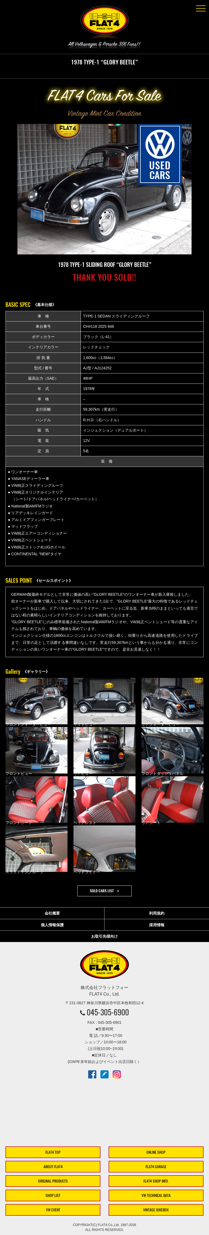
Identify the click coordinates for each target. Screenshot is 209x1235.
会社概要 (52, 913)
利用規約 (156, 913)
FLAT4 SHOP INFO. (156, 1181)
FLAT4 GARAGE (156, 1166)
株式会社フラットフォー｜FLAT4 (104, 23)
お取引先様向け (104, 936)
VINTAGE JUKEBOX (156, 1209)
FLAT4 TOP (52, 1152)
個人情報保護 (52, 925)
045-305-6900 (108, 1012)
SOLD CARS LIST (102, 890)
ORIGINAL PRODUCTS (53, 1181)
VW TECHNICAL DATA (156, 1195)
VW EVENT (53, 1209)
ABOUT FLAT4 (53, 1166)
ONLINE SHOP (155, 1152)
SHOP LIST (52, 1195)
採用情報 (156, 925)
